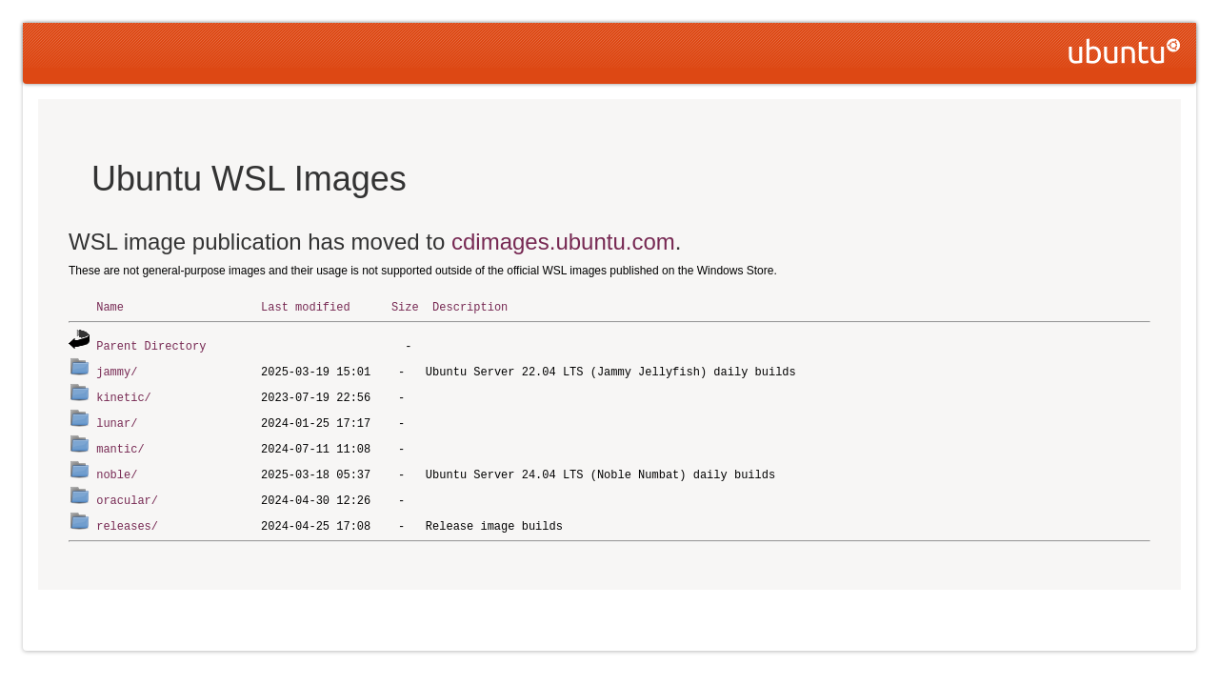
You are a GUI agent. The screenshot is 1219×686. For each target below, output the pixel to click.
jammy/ (116, 369)
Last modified (305, 306)
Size (405, 306)
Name (110, 306)
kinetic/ (123, 394)
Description (470, 306)
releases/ (127, 518)
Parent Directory (151, 344)
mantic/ (120, 443)
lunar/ (116, 419)
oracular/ (127, 493)
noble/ (116, 468)
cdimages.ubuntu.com (563, 241)
